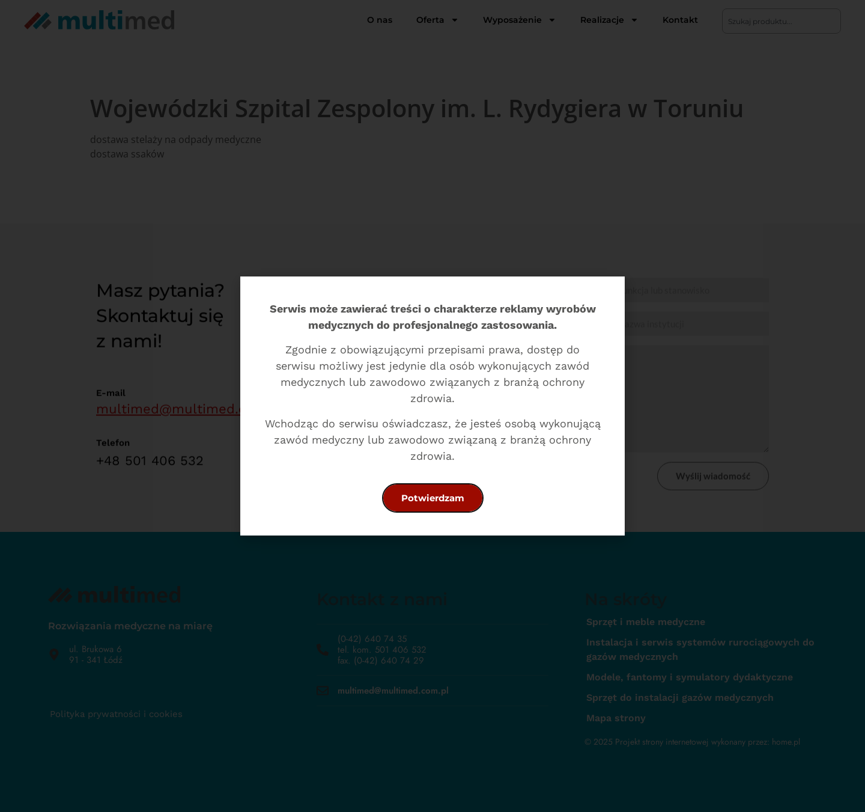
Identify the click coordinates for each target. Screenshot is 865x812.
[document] (432, 406)
